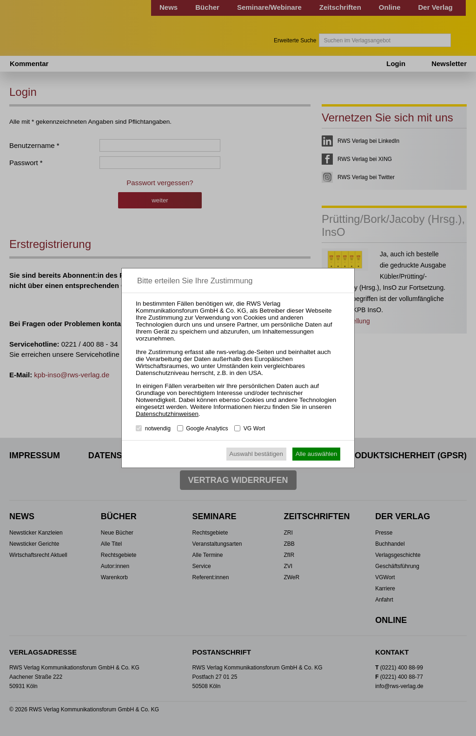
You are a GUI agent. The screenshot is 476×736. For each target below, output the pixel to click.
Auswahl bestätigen (256, 453)
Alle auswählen (316, 453)
